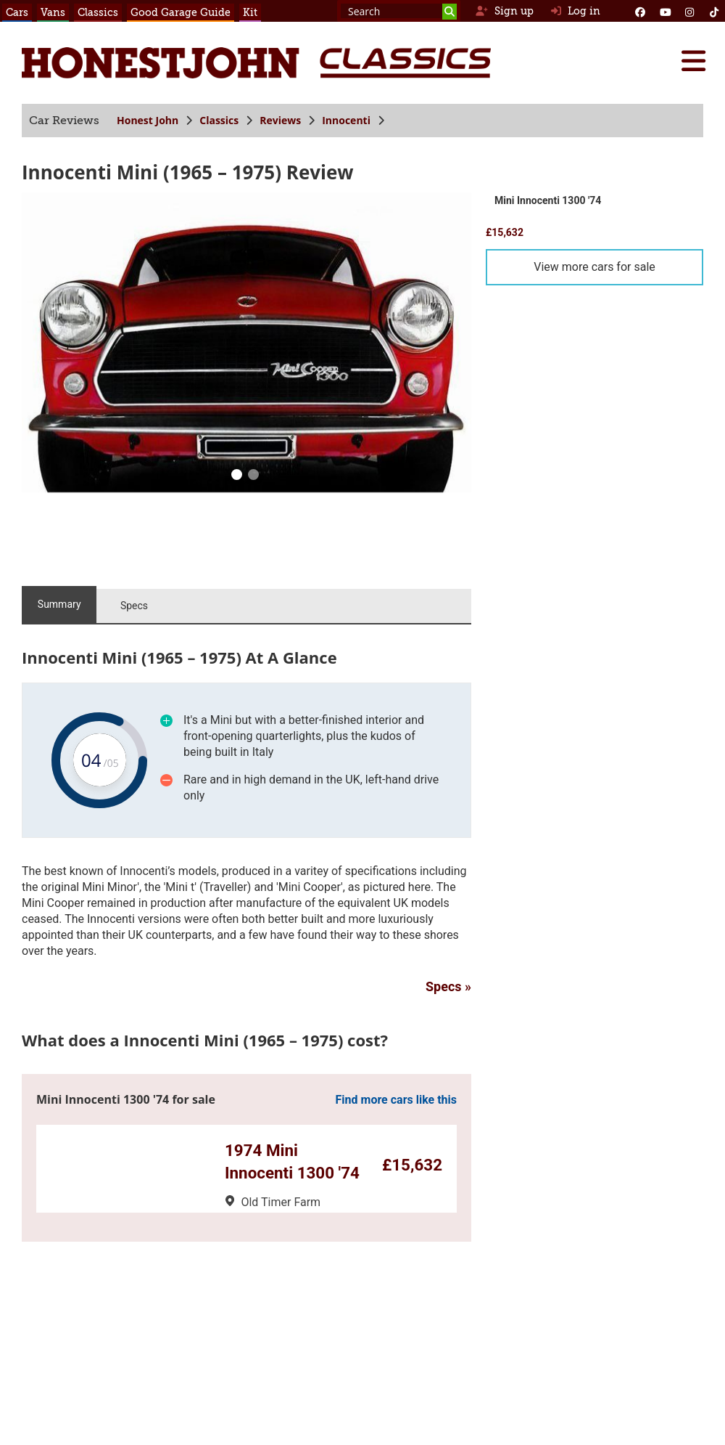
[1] (253, 476)
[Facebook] (640, 11)
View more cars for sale (594, 267)
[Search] (449, 12)
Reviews (280, 120)
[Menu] (693, 61)
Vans (53, 12)
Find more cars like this (396, 1100)
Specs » (448, 986)
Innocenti (346, 120)
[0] (236, 476)
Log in (575, 11)
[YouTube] (665, 11)
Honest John (147, 120)
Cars (17, 12)
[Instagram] (689, 11)
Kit (250, 12)
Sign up (504, 11)
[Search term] (398, 11)
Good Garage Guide (180, 12)
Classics (98, 12)
